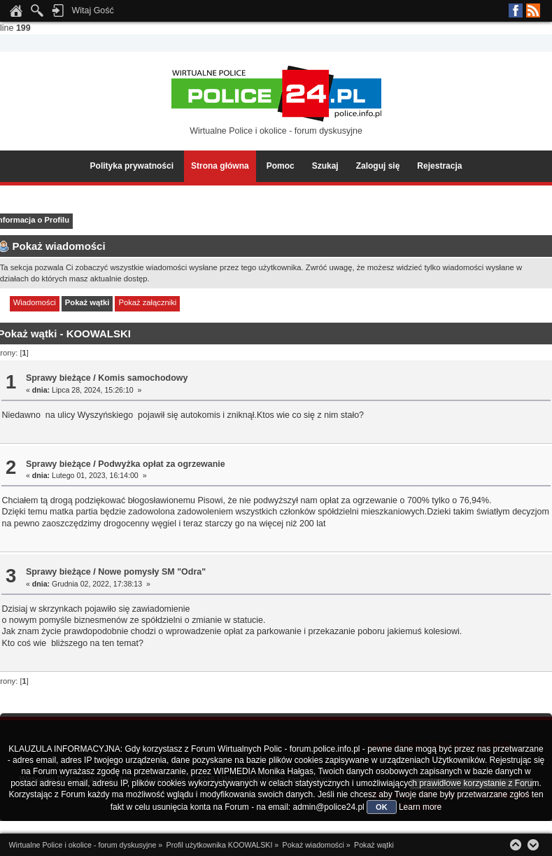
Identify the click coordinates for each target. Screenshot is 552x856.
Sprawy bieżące (58, 378)
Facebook (516, 10)
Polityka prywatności (132, 166)
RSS (533, 10)
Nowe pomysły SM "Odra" (152, 572)
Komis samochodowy (142, 378)
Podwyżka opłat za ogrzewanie (161, 464)
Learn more (420, 807)
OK (382, 807)
